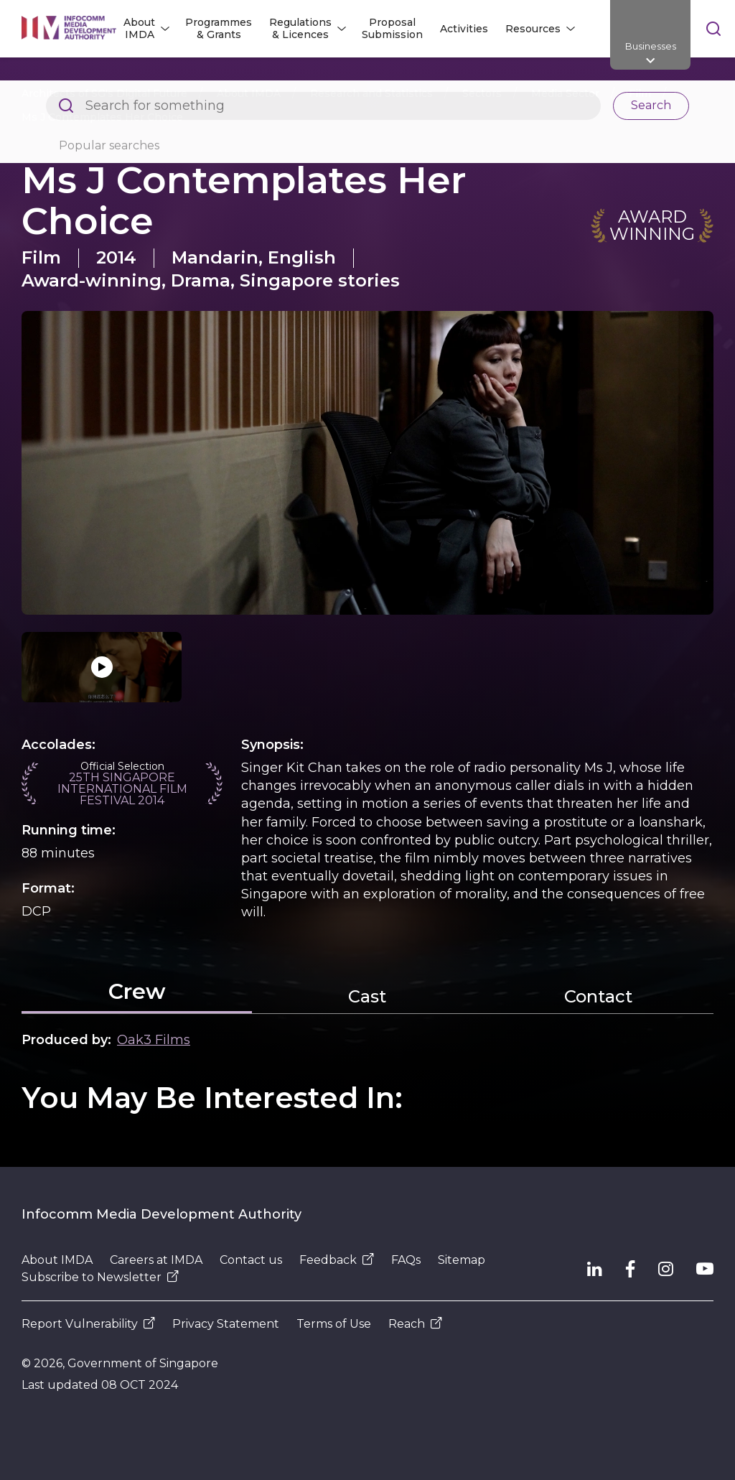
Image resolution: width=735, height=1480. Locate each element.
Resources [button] (533, 28)
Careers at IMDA (156, 1260)
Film (640, 93)
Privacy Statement (225, 1324)
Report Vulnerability (88, 1324)
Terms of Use (333, 1324)
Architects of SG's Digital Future (104, 93)
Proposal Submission (392, 28)
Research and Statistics (371, 93)
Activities (464, 28)
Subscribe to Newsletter (100, 1277)
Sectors (482, 93)
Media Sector (565, 93)
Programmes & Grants (218, 28)
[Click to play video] (102, 667)
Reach (415, 1324)
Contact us (251, 1260)
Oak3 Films (153, 1040)
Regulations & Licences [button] (300, 28)
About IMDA (249, 93)
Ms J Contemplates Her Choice (102, 117)
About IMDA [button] (139, 28)
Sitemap (461, 1260)
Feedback (336, 1260)
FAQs (406, 1260)
